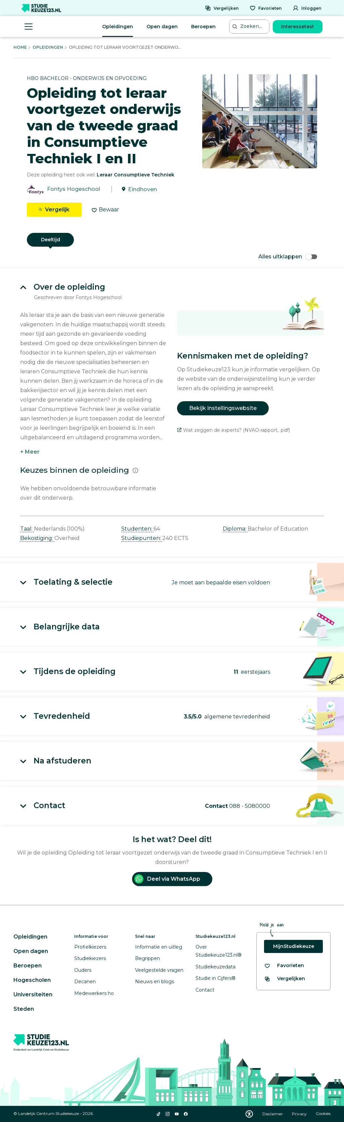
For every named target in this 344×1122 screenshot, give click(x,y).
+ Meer (30, 452)
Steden (23, 1009)
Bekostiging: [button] (37, 538)
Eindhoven (142, 189)
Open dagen (162, 27)
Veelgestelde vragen (159, 970)
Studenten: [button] (137, 529)
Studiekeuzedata (215, 967)
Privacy (300, 1113)
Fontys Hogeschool (73, 189)
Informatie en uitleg (158, 947)
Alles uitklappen (287, 256)
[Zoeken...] (250, 26)
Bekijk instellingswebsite (223, 408)
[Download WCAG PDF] (249, 1114)
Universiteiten (32, 994)
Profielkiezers (90, 947)
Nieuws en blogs (154, 982)
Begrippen (147, 958)
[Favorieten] (265, 8)
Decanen (85, 982)
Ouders (82, 970)
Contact (205, 990)
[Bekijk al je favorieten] (284, 965)
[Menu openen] (29, 26)
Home (20, 47)
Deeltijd (50, 240)
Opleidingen (117, 27)
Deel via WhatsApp (167, 878)
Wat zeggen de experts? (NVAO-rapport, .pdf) (233, 430)
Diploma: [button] (235, 529)
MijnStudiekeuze (293, 946)
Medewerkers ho (94, 993)
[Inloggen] (306, 8)
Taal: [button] (27, 529)
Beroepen (203, 27)
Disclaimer (273, 1113)
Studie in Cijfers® (215, 978)
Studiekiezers (90, 958)
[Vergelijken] (222, 8)
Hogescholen (32, 980)
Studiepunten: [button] (141, 538)
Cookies (323, 1113)
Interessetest (297, 27)
